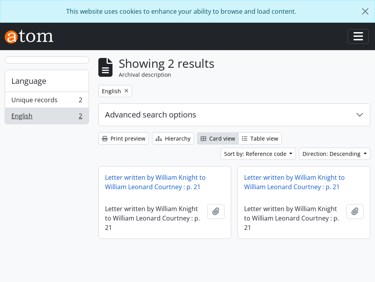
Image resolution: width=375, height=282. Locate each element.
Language (28, 81)
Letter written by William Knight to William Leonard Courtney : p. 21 (155, 182)
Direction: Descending (332, 153)
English (46, 117)
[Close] (365, 11)
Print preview (123, 138)
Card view (218, 138)
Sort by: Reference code (256, 153)
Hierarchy (173, 138)
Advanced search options (150, 114)
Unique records (46, 101)
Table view (260, 138)
